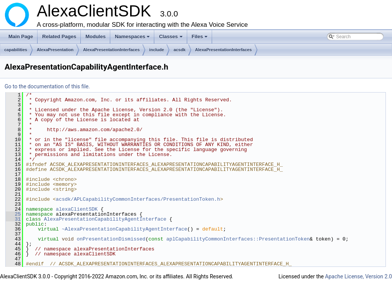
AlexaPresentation (55, 49)
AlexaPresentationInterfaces (111, 49)
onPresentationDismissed (111, 239)
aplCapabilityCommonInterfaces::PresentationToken (238, 239)
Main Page (20, 36)
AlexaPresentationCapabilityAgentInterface (105, 219)
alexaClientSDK (77, 209)
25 (13, 214)
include (156, 49)
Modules (95, 36)
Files (200, 39)
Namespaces (133, 39)
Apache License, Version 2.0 (358, 276)
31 (13, 219)
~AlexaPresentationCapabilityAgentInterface (124, 229)
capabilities (15, 49)
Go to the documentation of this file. (47, 86)
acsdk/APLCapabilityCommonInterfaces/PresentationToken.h (138, 199)
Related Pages (59, 36)
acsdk (179, 49)
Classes (171, 39)
